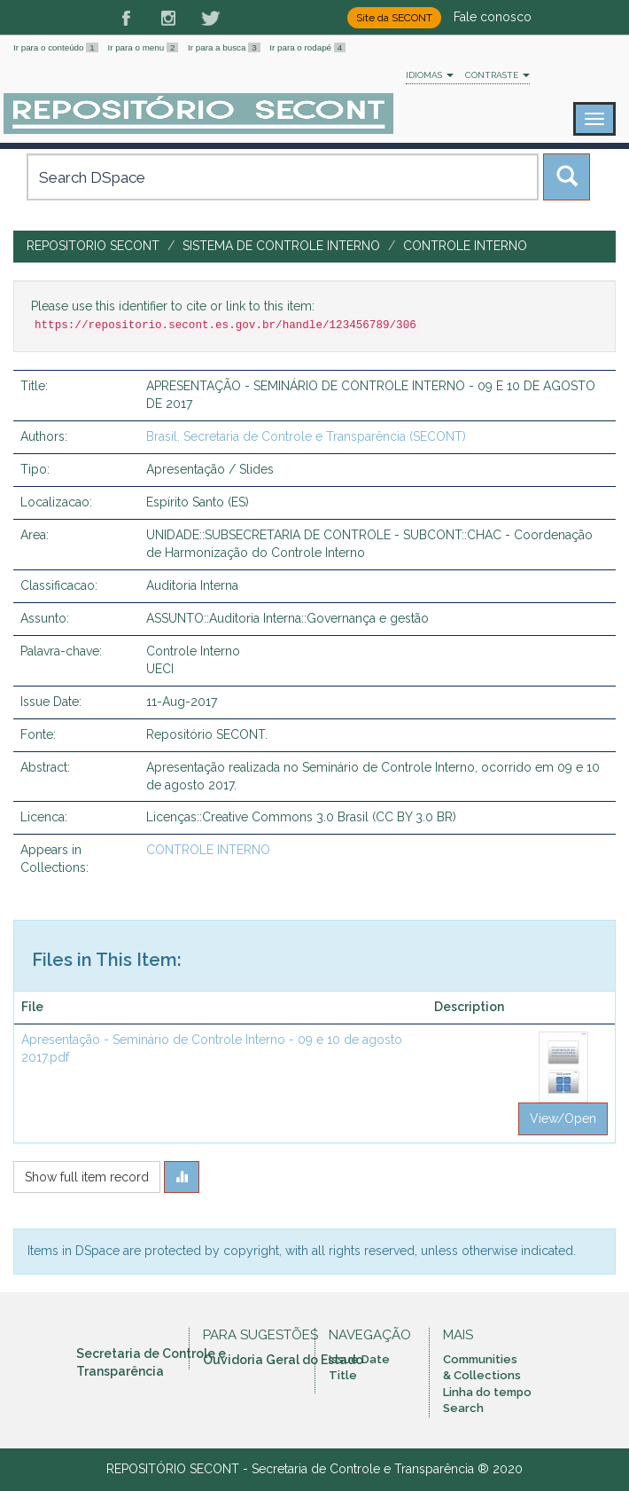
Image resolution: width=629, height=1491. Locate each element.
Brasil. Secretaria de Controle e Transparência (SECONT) (306, 436)
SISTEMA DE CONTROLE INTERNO (281, 246)
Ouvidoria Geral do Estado (283, 1360)
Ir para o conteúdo (56, 47)
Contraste (497, 75)
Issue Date (359, 1359)
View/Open (563, 1118)
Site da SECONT (394, 18)
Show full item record (87, 1177)
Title (343, 1375)
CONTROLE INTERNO (465, 246)
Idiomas (430, 75)
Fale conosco (493, 17)
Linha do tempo (487, 1392)
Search (463, 1408)
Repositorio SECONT (93, 246)
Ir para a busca (225, 47)
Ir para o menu (144, 47)
